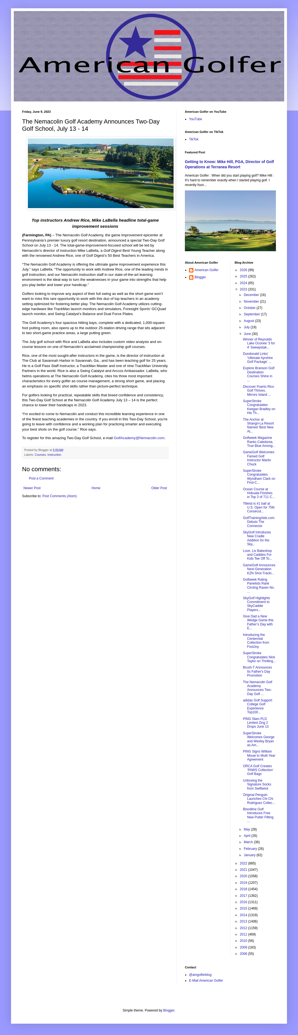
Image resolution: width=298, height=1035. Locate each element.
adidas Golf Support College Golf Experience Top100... (257, 706)
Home (96, 488)
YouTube (195, 119)
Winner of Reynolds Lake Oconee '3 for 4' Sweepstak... (259, 343)
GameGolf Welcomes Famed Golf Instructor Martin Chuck (258, 458)
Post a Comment (41, 478)
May (247, 829)
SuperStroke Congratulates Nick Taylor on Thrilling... (259, 657)
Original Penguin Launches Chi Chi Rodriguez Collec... (259, 799)
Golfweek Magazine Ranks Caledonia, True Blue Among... (259, 442)
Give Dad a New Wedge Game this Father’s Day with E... (258, 622)
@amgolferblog (200, 975)
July (247, 327)
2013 (244, 921)
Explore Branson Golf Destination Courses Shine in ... (258, 374)
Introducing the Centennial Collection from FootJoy (256, 641)
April (247, 836)
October (250, 308)
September (252, 314)
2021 (244, 870)
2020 (244, 876)
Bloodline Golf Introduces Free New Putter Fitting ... (258, 815)
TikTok (193, 139)
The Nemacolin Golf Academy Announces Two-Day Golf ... (257, 688)
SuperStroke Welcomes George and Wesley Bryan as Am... (258, 739)
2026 (244, 270)
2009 (244, 947)
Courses (40, 454)
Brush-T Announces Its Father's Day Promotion (257, 671)
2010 (244, 941)
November (252, 301)
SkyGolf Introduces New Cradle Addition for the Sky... (257, 538)
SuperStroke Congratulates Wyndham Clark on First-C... (259, 476)
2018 (244, 889)
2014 (244, 915)
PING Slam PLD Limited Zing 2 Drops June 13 (255, 723)
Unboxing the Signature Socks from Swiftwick (257, 784)
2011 (244, 934)
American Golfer (207, 270)
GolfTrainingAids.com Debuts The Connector (258, 522)
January (250, 855)
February (251, 849)
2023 (244, 289)
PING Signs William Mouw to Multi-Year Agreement (259, 755)
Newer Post (32, 488)
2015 (244, 908)
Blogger (200, 277)
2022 (244, 863)
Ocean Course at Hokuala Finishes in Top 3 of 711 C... (259, 493)
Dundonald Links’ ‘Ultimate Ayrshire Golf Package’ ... (258, 358)
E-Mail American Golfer (206, 980)
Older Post (159, 488)
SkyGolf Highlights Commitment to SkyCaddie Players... (256, 604)
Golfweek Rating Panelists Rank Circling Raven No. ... (259, 585)
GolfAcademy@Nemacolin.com (139, 438)
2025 (244, 276)
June (248, 334)
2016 (244, 902)
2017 (244, 896)
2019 (244, 883)
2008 (244, 954)
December (252, 295)
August (249, 321)
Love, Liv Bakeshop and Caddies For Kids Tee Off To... (257, 555)
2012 (244, 928)
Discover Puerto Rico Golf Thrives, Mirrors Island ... (258, 391)
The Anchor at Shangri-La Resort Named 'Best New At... (258, 425)
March (249, 842)
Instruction (54, 454)
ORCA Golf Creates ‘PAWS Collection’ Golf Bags (258, 770)
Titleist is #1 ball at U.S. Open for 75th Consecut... (259, 507)
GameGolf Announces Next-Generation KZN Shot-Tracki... (259, 569)
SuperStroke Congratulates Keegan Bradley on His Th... (259, 407)
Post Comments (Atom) (59, 496)
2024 (244, 283)
